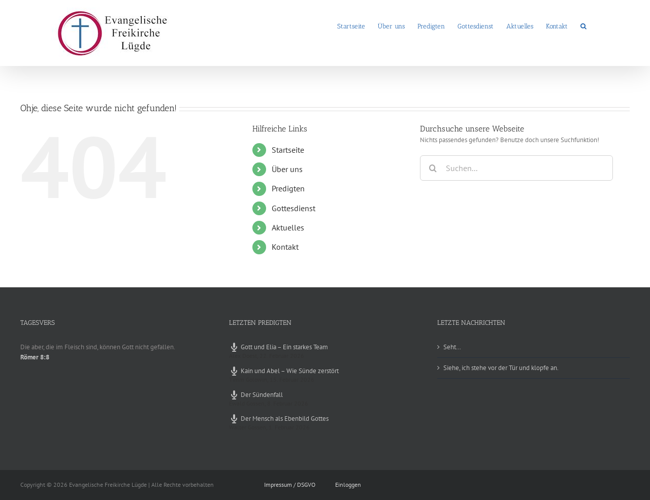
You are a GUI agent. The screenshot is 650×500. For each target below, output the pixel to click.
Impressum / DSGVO (289, 484)
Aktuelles (288, 227)
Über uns (287, 169)
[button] (583, 25)
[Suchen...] (516, 168)
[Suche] (432, 168)
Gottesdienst (293, 208)
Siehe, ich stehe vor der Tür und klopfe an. (501, 367)
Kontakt (285, 247)
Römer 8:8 (34, 357)
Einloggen (348, 484)
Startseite (288, 150)
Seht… (452, 347)
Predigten (288, 188)
